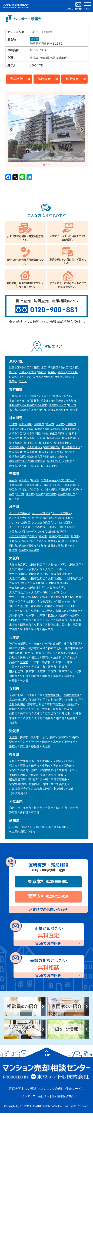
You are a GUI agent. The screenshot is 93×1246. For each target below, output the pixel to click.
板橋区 (62, 372)
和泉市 (52, 615)
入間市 (13, 531)
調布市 (64, 409)
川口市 (75, 536)
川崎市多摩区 (34, 428)
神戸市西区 (15, 653)
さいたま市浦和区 (19, 522)
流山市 (20, 494)
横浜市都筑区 (47, 452)
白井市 (40, 494)
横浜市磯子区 (52, 447)
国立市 (47, 395)
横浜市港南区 (17, 447)
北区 (43, 367)
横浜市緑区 (15, 452)
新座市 (52, 540)
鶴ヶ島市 (33, 550)
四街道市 (24, 489)
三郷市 (51, 527)
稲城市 (23, 409)
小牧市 (31, 831)
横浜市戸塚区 (70, 438)
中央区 (25, 367)
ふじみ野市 (38, 527)
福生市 (13, 409)
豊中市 (71, 601)
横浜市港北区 (62, 442)
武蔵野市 (41, 405)
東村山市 (14, 405)
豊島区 (13, 381)
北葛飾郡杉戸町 (55, 531)
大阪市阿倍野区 (18, 583)
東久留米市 (57, 400)
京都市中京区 (71, 695)
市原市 (35, 489)
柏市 (11, 494)
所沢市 (42, 540)
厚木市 (50, 424)
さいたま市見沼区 (19, 527)
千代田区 (53, 367)
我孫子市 (65, 489)
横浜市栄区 (30, 442)
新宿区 (42, 372)
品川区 (74, 367)
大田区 (23, 372)
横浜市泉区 (45, 442)
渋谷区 (23, 376)
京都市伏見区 (17, 704)
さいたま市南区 (61, 513)
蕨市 (60, 545)
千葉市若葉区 (70, 484)
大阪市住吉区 (38, 583)
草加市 (42, 545)
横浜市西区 (30, 452)
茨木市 (24, 610)
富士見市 (63, 536)
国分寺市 (36, 395)
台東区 (64, 367)
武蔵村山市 (28, 405)
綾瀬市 (13, 465)
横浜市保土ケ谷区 (34, 438)
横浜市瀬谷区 (34, 447)
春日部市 (63, 540)
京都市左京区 (53, 695)
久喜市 (70, 527)
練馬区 (49, 376)
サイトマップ (27, 1096)
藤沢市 (35, 465)
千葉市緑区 (15, 484)
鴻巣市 (23, 550)
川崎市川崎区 (70, 428)
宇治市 (35, 708)
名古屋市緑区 (17, 831)
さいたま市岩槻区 (42, 517)
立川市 (32, 409)
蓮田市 (52, 545)
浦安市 (30, 494)
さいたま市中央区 (19, 513)
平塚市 (63, 433)
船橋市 (62, 494)
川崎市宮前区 (52, 428)
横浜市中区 (15, 438)
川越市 (13, 540)
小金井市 (14, 400)
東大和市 (71, 400)
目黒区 (40, 376)
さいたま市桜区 (64, 517)
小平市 (67, 395)
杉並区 (52, 372)
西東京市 (53, 409)
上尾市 (61, 527)
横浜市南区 (53, 438)
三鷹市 (13, 395)
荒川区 (59, 376)
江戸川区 (72, 372)
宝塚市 (24, 662)
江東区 (13, 376)
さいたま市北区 (41, 513)
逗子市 (45, 465)
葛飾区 (69, 376)
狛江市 (62, 405)
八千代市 (24, 480)
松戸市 (77, 489)
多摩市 (57, 395)
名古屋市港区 (38, 826)
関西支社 (48, 896)
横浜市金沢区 (64, 452)
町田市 (72, 405)
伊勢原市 (39, 424)
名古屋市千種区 (18, 826)
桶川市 (13, 545)
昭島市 (45, 400)
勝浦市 (35, 480)
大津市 (13, 737)
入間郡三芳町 (27, 531)
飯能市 (13, 550)
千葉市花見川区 (51, 484)
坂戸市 (53, 536)
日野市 (35, 400)
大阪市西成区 (17, 587)
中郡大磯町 (25, 424)
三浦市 (13, 424)
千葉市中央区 (49, 480)
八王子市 (24, 395)
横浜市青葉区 (17, 456)
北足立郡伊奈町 (18, 536)
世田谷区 (14, 367)
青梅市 (74, 409)
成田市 (54, 489)
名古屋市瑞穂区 (57, 826)
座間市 (73, 433)
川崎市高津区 (32, 433)
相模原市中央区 (18, 461)
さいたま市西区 (61, 522)
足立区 (23, 381)
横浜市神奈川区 (71, 447)
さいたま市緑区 (41, 522)
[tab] (44, 165)
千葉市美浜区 (32, 484)
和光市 (43, 536)
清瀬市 (53, 405)
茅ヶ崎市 (24, 465)
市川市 (45, 489)
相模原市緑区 (55, 461)
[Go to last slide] (11, 129)
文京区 (32, 372)
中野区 (35, 367)
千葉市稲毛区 (66, 480)
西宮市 (62, 653)
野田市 (71, 494)
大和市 (60, 424)
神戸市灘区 (35, 643)
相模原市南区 (37, 461)
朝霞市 (74, 540)
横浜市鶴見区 (34, 456)
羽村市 (42, 409)
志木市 (23, 540)
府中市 (25, 400)
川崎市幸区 (15, 433)
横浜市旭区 (15, 442)
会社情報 (43, 1096)
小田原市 (71, 424)
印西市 (13, 489)
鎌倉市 (54, 465)
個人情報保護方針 (63, 1096)
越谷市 (69, 545)
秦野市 (68, 461)
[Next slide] (82, 129)
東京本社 (48, 881)
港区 (31, 376)
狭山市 (23, 545)
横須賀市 (49, 456)
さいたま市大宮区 (19, 517)
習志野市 (50, 494)
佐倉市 (13, 480)
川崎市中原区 (17, 428)
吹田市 (24, 606)
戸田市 (32, 540)
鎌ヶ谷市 (14, 498)
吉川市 (33, 536)
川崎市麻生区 (49, 433)
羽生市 (32, 545)
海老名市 (62, 456)
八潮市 (40, 531)
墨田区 (13, 372)
